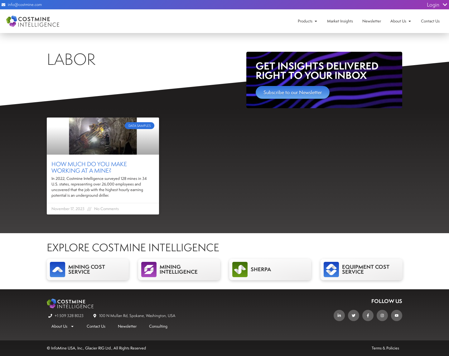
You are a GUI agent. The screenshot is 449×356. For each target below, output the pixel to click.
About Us (398, 21)
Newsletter (371, 21)
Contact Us (430, 21)
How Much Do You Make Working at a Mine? (89, 167)
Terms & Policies (385, 348)
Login (437, 4)
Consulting (158, 326)
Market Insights (340, 21)
